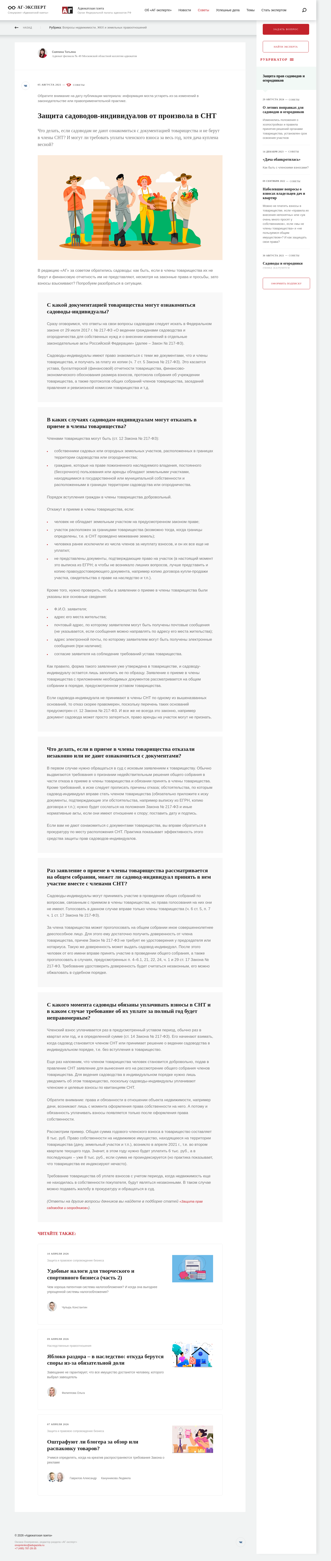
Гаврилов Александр (87, 1477)
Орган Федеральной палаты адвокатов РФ (104, 12)
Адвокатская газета (91, 8)
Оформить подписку (286, 283)
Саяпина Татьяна (66, 52)
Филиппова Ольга (76, 1392)
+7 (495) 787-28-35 (25, 1548)
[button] (26, 86)
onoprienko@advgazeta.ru (29, 1545)
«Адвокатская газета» (38, 1535)
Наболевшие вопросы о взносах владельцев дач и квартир (284, 194)
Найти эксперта (286, 46)
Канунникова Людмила (122, 1477)
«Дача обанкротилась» (281, 160)
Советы (79, 84)
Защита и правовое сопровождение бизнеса (75, 1260)
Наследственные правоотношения (69, 1345)
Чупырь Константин (77, 1307)
